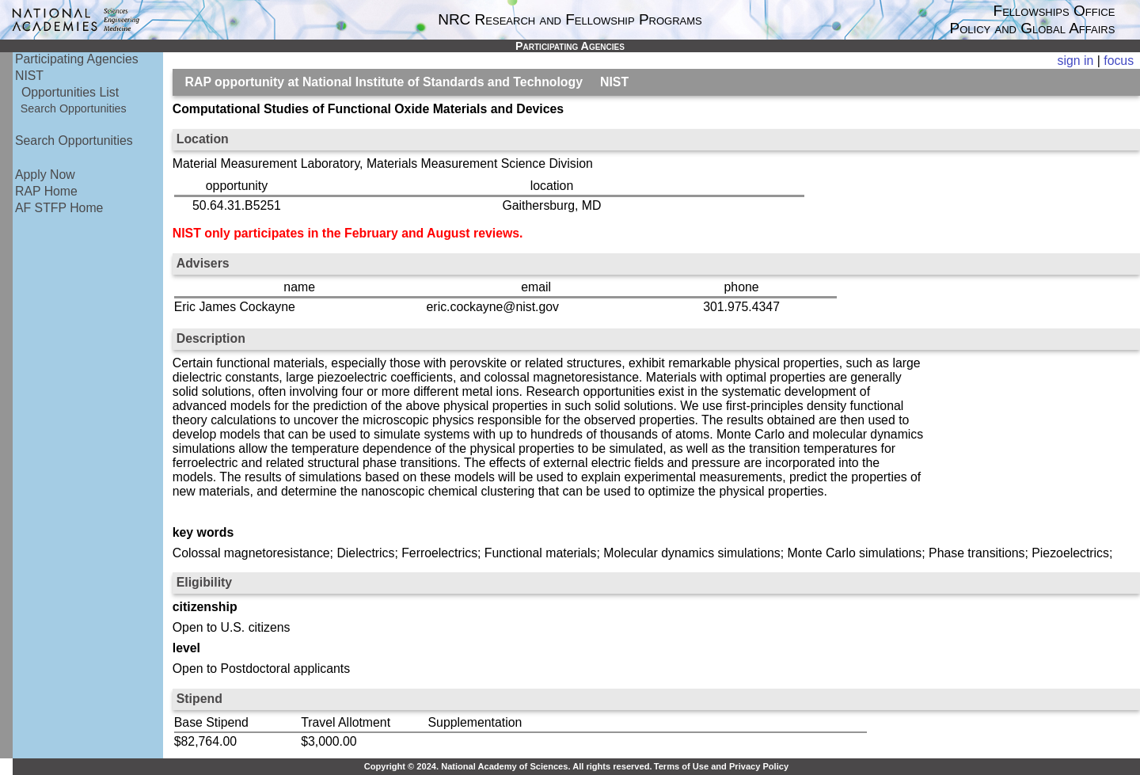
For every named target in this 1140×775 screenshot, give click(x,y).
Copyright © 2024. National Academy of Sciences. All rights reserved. (508, 766)
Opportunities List (70, 92)
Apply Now (45, 174)
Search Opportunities (74, 108)
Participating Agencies (77, 59)
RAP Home (46, 191)
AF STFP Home (59, 208)
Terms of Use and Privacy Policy (721, 766)
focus (1119, 60)
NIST (29, 75)
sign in (1076, 60)
